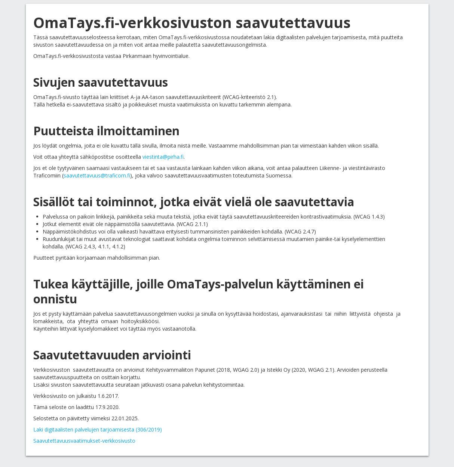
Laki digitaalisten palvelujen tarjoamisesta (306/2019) (97, 429)
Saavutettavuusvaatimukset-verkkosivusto (84, 440)
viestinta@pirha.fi (163, 156)
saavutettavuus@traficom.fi (97, 175)
